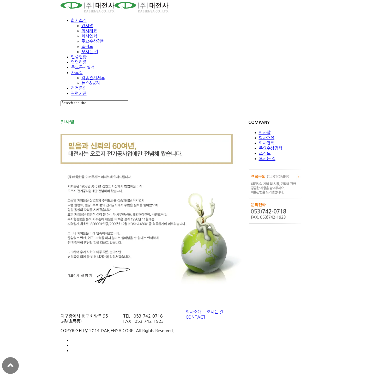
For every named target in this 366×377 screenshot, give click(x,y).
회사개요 (89, 31)
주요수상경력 (93, 41)
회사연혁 (89, 36)
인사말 (87, 25)
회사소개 (79, 20)
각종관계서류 (93, 78)
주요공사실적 (82, 67)
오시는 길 (89, 52)
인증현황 (79, 57)
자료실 (77, 72)
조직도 (87, 46)
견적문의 (79, 88)
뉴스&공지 (90, 83)
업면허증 (79, 62)
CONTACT (196, 317)
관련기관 (79, 93)
